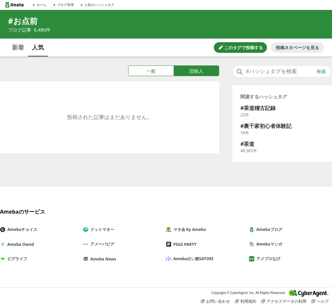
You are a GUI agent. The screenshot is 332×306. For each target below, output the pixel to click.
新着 (18, 47)
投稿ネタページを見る (297, 48)
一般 (151, 71)
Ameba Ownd (19, 244)
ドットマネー (101, 229)
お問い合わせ (215, 301)
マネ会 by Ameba (188, 229)
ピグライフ (16, 258)
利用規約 (245, 301)
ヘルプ (320, 301)
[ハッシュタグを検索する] (281, 71)
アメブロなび (267, 258)
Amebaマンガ (268, 244)
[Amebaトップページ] (14, 5)
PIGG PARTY (184, 244)
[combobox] (281, 71)
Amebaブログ (268, 229)
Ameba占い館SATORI (192, 258)
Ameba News (102, 259)
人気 (38, 47)
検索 (321, 71)
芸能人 (196, 71)
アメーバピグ (101, 244)
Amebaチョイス (21, 229)
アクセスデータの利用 (283, 301)
